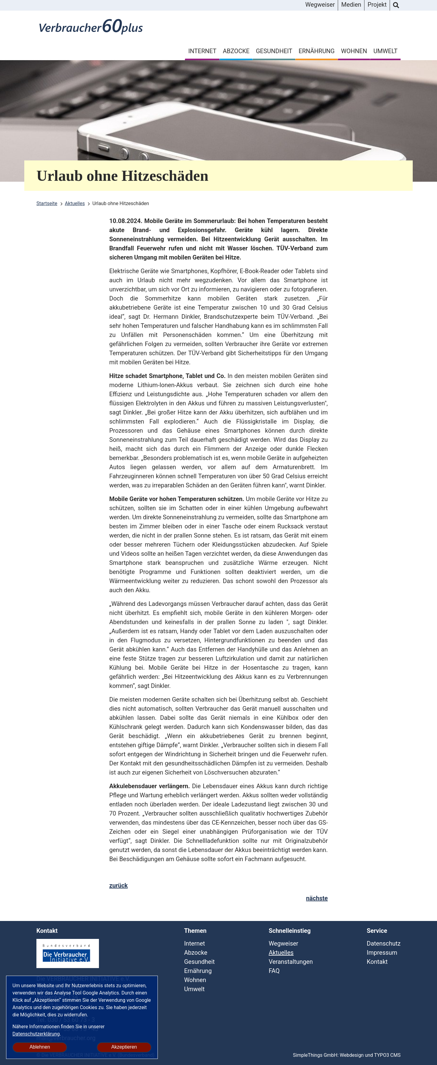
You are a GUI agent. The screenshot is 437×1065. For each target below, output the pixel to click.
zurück (118, 885)
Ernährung (317, 51)
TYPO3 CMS (387, 1055)
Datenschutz (384, 943)
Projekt (377, 4)
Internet (202, 51)
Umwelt (385, 51)
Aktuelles (281, 952)
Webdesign (352, 1055)
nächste (317, 898)
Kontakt (377, 961)
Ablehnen (39, 1047)
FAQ (274, 970)
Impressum (382, 952)
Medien (351, 4)
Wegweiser (320, 4)
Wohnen (354, 51)
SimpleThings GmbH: (315, 1055)
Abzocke (236, 51)
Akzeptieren (124, 1047)
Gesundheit (274, 51)
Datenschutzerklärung (36, 1034)
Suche (396, 5)
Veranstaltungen (291, 961)
